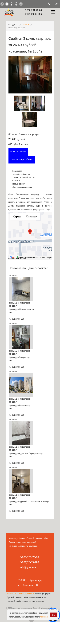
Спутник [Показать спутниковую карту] (31, 216)
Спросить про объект (22, 159)
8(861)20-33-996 (33, 14)
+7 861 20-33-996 (18, 151)
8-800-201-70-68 (33, 10)
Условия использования (17, 259)
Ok (53, 615)
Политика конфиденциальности (20, 593)
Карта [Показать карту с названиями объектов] (17, 216)
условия (44, 617)
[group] (30, 236)
